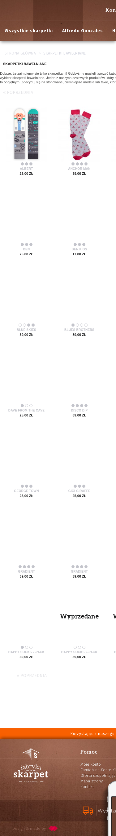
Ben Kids (79, 249)
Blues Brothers (79, 330)
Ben (26, 249)
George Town (26, 491)
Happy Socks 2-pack (26, 652)
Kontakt (87, 786)
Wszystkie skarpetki (29, 30)
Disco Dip (79, 410)
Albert (26, 168)
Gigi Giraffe (79, 491)
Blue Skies (26, 330)
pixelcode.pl (53, 828)
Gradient (26, 571)
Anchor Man (79, 168)
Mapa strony (91, 781)
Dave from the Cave (26, 410)
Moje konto (90, 764)
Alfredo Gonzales (82, 30)
